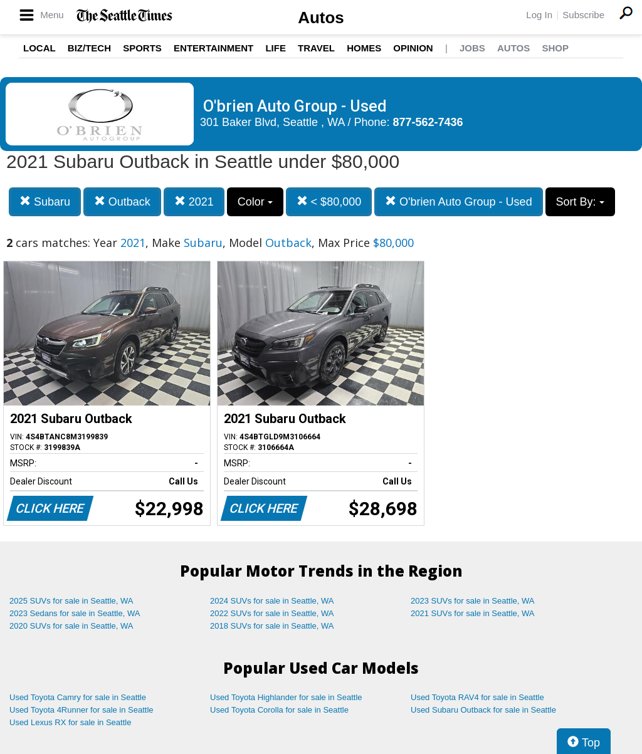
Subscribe (583, 14)
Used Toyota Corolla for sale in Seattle (279, 710)
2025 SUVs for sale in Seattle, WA (71, 600)
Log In (539, 14)
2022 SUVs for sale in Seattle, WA (272, 613)
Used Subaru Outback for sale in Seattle (483, 710)
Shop (555, 48)
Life (275, 48)
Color (255, 202)
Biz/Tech (89, 48)
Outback (122, 201)
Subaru (44, 201)
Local (39, 48)
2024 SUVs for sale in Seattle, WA (272, 600)
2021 (194, 201)
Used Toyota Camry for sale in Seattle (77, 697)
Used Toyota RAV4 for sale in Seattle (477, 697)
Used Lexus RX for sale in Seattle (70, 722)
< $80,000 (329, 201)
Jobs (472, 48)
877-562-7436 (428, 122)
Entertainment (213, 48)
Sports (142, 48)
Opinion (413, 48)
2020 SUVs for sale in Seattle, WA (71, 626)
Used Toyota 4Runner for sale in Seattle (81, 710)
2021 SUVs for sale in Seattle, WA (473, 613)
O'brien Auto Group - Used (458, 201)
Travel (316, 48)
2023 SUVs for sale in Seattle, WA (473, 600)
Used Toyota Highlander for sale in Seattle (286, 697)
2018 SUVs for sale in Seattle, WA (272, 626)
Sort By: (580, 202)
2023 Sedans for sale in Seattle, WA (74, 613)
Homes (364, 48)
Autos (321, 17)
